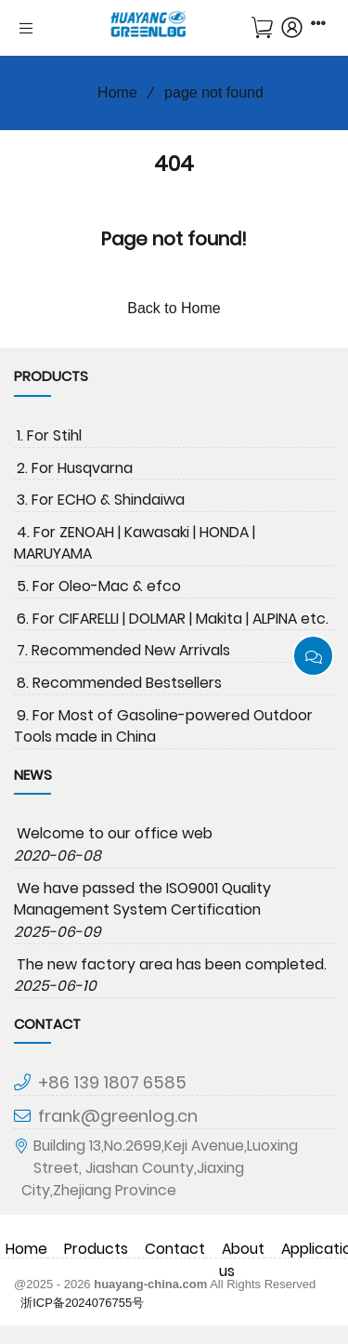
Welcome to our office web (115, 833)
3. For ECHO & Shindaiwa (101, 499)
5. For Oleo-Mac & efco (99, 586)
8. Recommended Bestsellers (119, 682)
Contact (175, 1248)
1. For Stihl (49, 435)
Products (96, 1248)
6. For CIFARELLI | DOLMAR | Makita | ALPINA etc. (173, 618)
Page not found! (174, 239)
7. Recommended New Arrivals (123, 650)
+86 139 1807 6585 (112, 1082)
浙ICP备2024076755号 (82, 1303)
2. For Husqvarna (75, 468)
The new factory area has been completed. (172, 964)
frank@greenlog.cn (118, 1115)
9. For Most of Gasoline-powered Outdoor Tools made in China (163, 726)
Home (110, 92)
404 (174, 163)
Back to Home (173, 308)
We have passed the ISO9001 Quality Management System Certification (142, 899)
